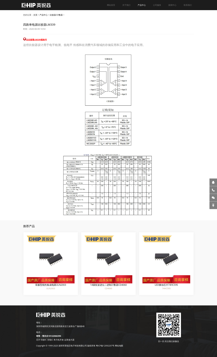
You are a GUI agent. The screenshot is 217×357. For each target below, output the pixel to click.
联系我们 (188, 5)
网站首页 (111, 5)
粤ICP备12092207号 (105, 345)
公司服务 (157, 5)
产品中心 (142, 5)
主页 (35, 14)
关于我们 (126, 5)
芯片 (38, 339)
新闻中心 (172, 5)
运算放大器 (69, 339)
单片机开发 (59, 339)
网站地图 (119, 345)
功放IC (44, 339)
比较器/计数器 (56, 14)
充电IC (50, 339)
